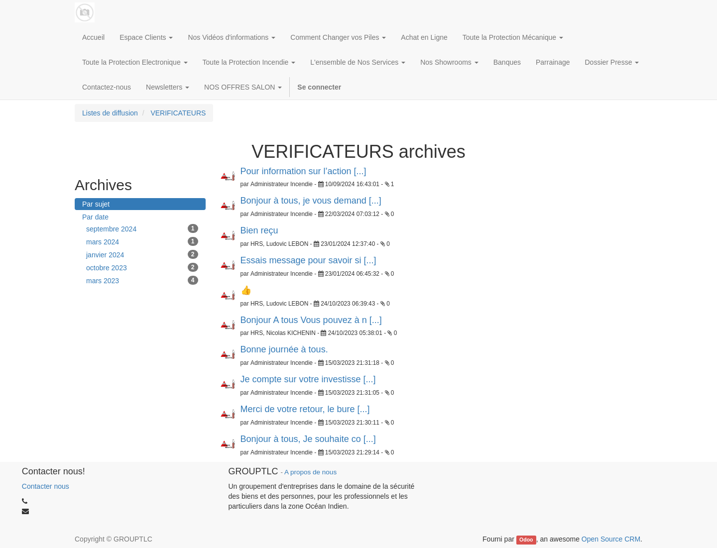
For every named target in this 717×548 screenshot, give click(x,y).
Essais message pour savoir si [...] (308, 260)
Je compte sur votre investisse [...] (308, 379)
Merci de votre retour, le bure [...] (305, 409)
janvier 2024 (142, 254)
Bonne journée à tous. (284, 349)
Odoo (526, 540)
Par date (95, 217)
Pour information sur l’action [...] (303, 171)
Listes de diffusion (110, 113)
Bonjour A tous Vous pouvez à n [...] (311, 320)
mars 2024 (142, 241)
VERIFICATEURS (178, 113)
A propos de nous (310, 472)
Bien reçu (259, 230)
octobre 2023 (142, 267)
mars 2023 (142, 280)
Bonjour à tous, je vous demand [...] (310, 201)
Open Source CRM (611, 539)
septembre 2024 (142, 228)
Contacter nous (45, 486)
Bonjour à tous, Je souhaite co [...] (308, 439)
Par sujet (96, 204)
